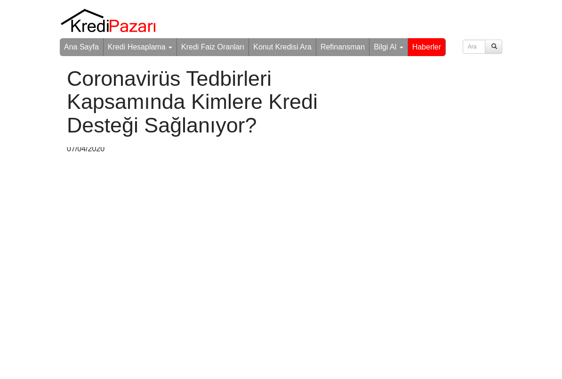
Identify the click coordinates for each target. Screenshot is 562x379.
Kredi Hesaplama (140, 47)
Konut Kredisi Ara (282, 47)
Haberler (426, 47)
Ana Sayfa (81, 47)
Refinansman (343, 47)
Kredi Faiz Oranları (212, 47)
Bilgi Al (388, 47)
